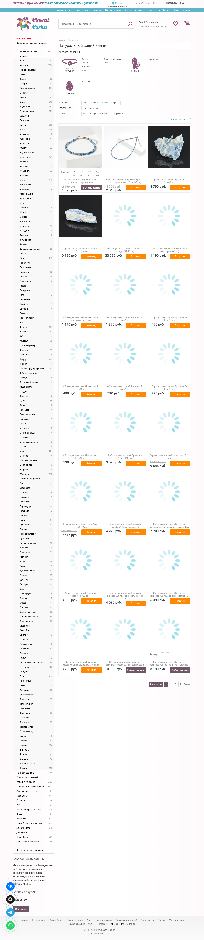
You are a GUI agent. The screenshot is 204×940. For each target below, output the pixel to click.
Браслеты (86, 66)
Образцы (85, 81)
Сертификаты (164, 10)
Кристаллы (153, 59)
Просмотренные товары (68, 10)
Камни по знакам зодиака (29, 850)
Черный (115, 103)
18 (162, 654)
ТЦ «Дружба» (117, 114)
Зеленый (94, 103)
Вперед (187, 684)
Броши (106, 63)
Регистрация (151, 22)
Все (84, 103)
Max (114, 924)
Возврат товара (182, 10)
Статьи (161, 920)
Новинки (97, 10)
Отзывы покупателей (126, 920)
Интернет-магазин (98, 114)
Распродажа (23, 38)
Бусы (83, 70)
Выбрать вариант (136, 670)
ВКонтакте (128, 924)
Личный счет (56, 920)
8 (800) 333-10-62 (174, 3)
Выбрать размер (91, 188)
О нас (150, 10)
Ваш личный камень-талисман (31, 43)
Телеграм (102, 924)
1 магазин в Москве (117, 6)
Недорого (94, 108)
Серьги (84, 63)
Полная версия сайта (99, 933)
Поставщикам (39, 920)
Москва (118, 3)
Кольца (84, 59)
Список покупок (24, 892)
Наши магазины (113, 10)
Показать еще (156, 684)
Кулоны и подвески (112, 59)
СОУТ (91, 924)
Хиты (86, 10)
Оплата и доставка (134, 10)
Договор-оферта (75, 920)
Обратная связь (176, 920)
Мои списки (21, 909)
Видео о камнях (77, 924)
